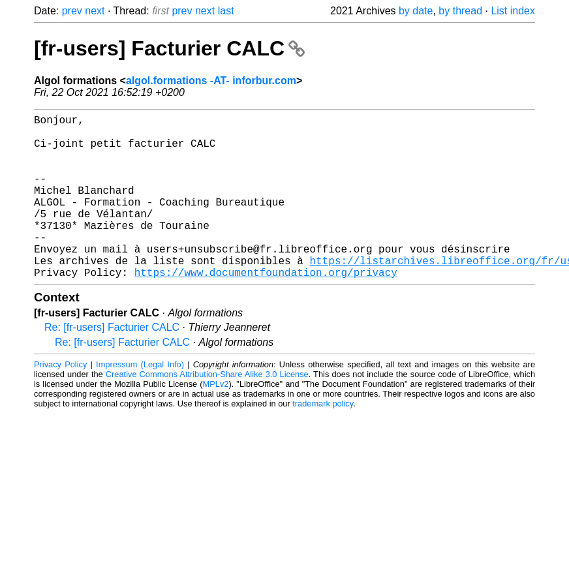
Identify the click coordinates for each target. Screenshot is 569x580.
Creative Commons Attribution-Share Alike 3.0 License (207, 411)
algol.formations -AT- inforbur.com (211, 80)
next (94, 10)
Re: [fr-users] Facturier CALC (111, 363)
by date (416, 10)
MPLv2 (216, 420)
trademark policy (322, 440)
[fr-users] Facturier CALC (169, 48)
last (226, 10)
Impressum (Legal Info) (140, 401)
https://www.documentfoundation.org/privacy (265, 308)
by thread (460, 10)
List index (513, 10)
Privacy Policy (60, 401)
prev (72, 10)
